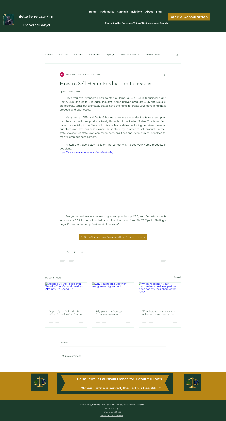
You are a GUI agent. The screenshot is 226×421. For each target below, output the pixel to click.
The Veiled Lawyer (36, 25)
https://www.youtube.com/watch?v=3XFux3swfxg (86, 152)
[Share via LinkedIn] (75, 252)
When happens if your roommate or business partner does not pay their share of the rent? (159, 312)
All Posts (49, 54)
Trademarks (94, 54)
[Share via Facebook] (61, 252)
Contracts (63, 54)
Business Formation (130, 54)
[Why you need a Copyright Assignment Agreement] (113, 294)
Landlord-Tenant (153, 54)
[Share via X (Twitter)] (68, 252)
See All (177, 277)
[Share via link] (82, 252)
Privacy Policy (111, 408)
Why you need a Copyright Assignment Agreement (109, 312)
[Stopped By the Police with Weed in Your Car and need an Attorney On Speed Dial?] (66, 294)
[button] (177, 55)
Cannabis (78, 54)
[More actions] (164, 74)
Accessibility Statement (111, 415)
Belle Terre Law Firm (36, 16)
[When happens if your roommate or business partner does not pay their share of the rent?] (160, 294)
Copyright (110, 54)
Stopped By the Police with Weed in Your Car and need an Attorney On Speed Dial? (66, 312)
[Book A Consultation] (189, 16)
